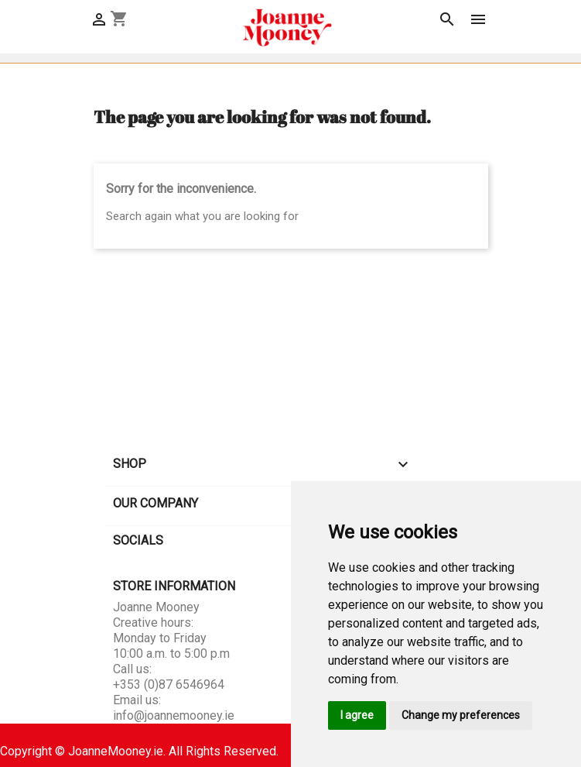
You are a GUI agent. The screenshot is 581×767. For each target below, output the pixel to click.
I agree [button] (357, 715)
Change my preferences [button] (461, 715)
